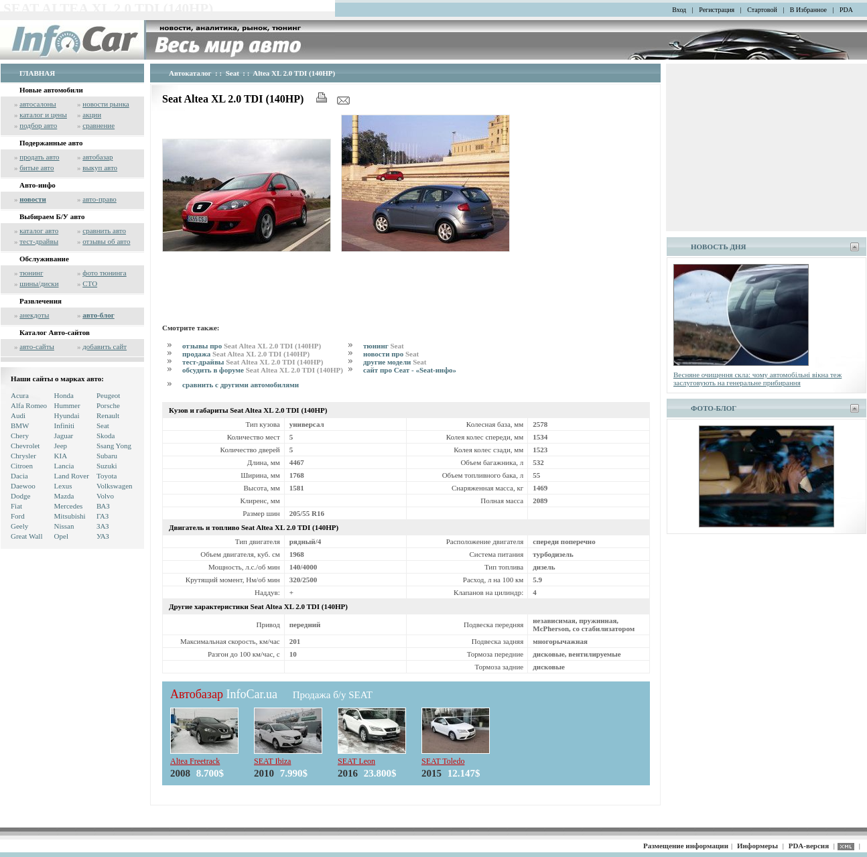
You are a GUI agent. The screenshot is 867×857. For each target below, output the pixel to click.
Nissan (64, 526)
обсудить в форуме (262, 370)
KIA (61, 456)
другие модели (394, 362)
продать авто (39, 157)
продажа (246, 354)
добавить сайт (104, 346)
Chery (20, 436)
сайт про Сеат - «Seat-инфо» (409, 370)
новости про (391, 354)
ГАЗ (102, 516)
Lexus (63, 486)
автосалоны (37, 104)
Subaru (106, 456)
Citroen (22, 466)
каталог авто (38, 230)
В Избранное (808, 9)
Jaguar (64, 436)
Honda (64, 395)
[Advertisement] (406, 285)
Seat (102, 425)
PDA (846, 9)
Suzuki (106, 466)
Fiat (16, 506)
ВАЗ (103, 506)
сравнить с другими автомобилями (240, 385)
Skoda (105, 436)
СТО (89, 283)
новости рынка (105, 104)
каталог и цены (43, 115)
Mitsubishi (70, 516)
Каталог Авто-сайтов (54, 332)
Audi (18, 415)
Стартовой (762, 9)
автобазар (97, 157)
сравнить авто (104, 230)
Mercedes (68, 506)
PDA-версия (809, 846)
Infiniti (64, 425)
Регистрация (716, 9)
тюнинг (31, 273)
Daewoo (23, 486)
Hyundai (67, 415)
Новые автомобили (51, 90)
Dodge (20, 496)
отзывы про (251, 346)
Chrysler (23, 456)
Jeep (61, 446)
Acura (20, 395)
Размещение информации (685, 846)
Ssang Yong (113, 446)
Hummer (67, 405)
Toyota (106, 476)
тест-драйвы (38, 241)
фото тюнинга (104, 273)
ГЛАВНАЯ (37, 73)
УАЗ (102, 536)
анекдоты (34, 315)
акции (91, 115)
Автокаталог (190, 73)
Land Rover (71, 476)
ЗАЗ (102, 526)
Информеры (757, 846)
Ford (18, 516)
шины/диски (38, 283)
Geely (19, 526)
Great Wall (26, 536)
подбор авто (38, 125)
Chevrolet (25, 446)
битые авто (36, 167)
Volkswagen (114, 486)
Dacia (19, 476)
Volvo (105, 496)
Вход (679, 9)
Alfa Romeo (29, 405)
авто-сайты (36, 346)
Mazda (64, 496)
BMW (20, 425)
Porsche (108, 405)
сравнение (98, 125)
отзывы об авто (106, 241)
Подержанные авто (51, 143)
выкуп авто (99, 167)
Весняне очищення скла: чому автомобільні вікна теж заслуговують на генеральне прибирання (757, 379)
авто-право (99, 199)
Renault (107, 415)
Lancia (64, 466)
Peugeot (108, 395)
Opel (61, 536)
